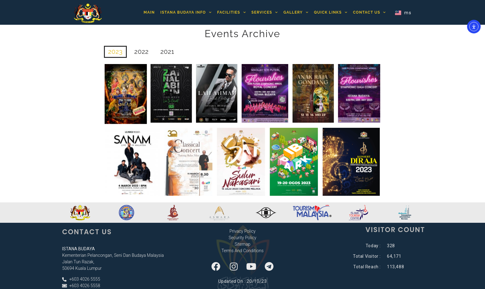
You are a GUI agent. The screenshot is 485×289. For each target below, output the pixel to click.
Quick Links (330, 12)
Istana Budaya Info (186, 12)
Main (149, 12)
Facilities (231, 12)
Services (264, 12)
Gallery (295, 12)
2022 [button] (142, 52)
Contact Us (369, 12)
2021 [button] (168, 52)
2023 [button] (115, 52)
